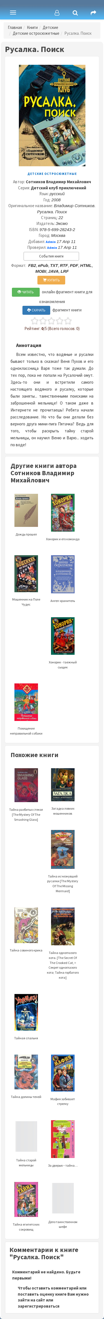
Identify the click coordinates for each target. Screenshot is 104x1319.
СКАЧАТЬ (36, 310)
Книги (32, 27)
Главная (15, 27)
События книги (51, 256)
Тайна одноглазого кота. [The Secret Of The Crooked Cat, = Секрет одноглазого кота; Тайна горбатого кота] (63, 952)
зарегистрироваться (38, 1306)
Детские (50, 27)
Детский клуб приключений (58, 187)
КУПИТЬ (51, 280)
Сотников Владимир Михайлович (58, 181)
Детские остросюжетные (36, 33)
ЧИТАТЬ (25, 292)
